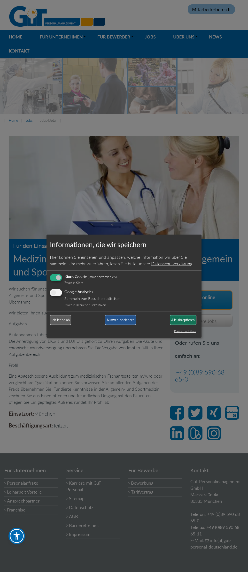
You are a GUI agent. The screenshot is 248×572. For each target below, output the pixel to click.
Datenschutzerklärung (171, 263)
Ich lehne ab (61, 320)
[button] (17, 536)
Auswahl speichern (120, 320)
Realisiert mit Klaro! (185, 331)
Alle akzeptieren (183, 320)
